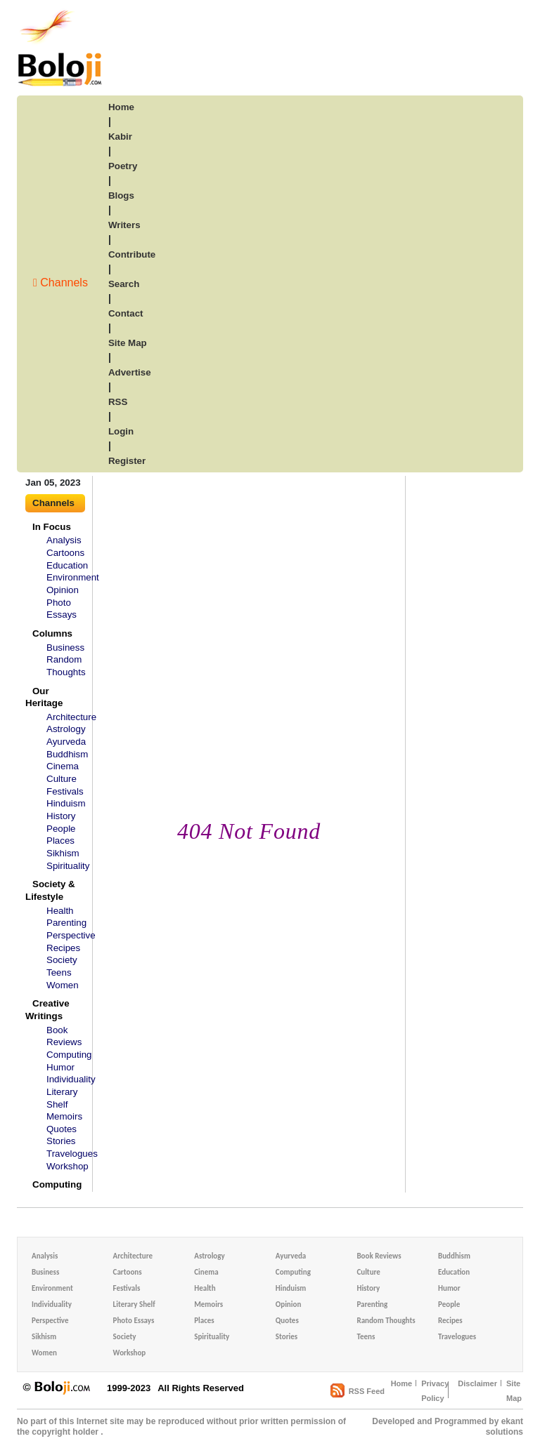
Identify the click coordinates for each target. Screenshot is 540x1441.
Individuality (71, 1079)
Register (127, 461)
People (61, 828)
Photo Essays (134, 1320)
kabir (120, 136)
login (121, 431)
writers (124, 225)
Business (65, 647)
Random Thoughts (385, 1320)
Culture (61, 778)
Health (60, 910)
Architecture (71, 717)
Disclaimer (477, 1383)
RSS (117, 402)
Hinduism (66, 803)
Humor (60, 1067)
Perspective (71, 935)
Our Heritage (44, 697)
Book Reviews (378, 1256)
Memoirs (64, 1116)
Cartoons (65, 552)
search (123, 284)
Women (62, 985)
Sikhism (62, 853)
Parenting (66, 922)
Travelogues (72, 1153)
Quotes (61, 1129)
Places (60, 840)
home (121, 107)
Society (61, 960)
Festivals (65, 791)
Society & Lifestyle (50, 890)
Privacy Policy (435, 1390)
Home (402, 1383)
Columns (52, 633)
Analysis (64, 540)
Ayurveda (66, 741)
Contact (125, 313)
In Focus (51, 527)
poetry (122, 166)
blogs (121, 195)
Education (67, 565)
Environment (72, 577)
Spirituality (67, 866)
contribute (131, 254)
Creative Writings (47, 1009)
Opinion (62, 590)
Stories (60, 1141)
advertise (129, 372)
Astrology (66, 729)
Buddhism (67, 754)
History (60, 816)
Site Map (514, 1390)
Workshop (67, 1166)
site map (127, 343)
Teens (59, 972)
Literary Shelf (134, 1304)
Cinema (62, 766)
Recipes (63, 948)
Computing (68, 1054)
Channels (60, 282)
